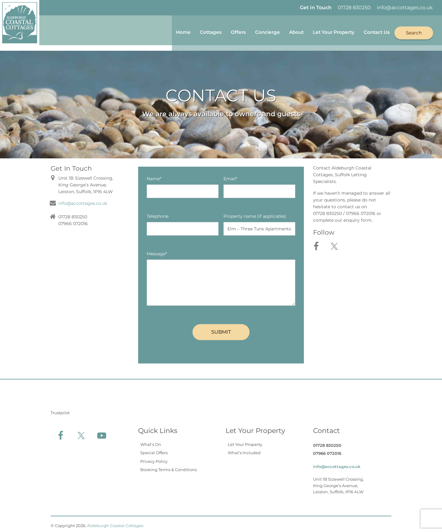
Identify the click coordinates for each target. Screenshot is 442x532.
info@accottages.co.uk (405, 7)
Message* (157, 250)
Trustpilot (60, 409)
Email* (230, 175)
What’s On (150, 441)
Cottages (192, 31)
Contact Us (373, 31)
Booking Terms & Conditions (168, 466)
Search (413, 31)
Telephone (158, 213)
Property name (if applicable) (254, 213)
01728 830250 (354, 7)
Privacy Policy (154, 458)
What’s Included (244, 449)
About (284, 31)
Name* (154, 175)
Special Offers (154, 449)
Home (162, 31)
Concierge (253, 31)
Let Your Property (326, 31)
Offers (221, 31)
